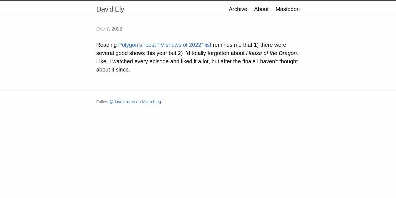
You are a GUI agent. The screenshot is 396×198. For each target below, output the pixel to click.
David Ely (110, 9)
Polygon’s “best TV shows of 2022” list (164, 45)
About (261, 9)
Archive (238, 9)
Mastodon (288, 9)
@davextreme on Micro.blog (135, 101)
